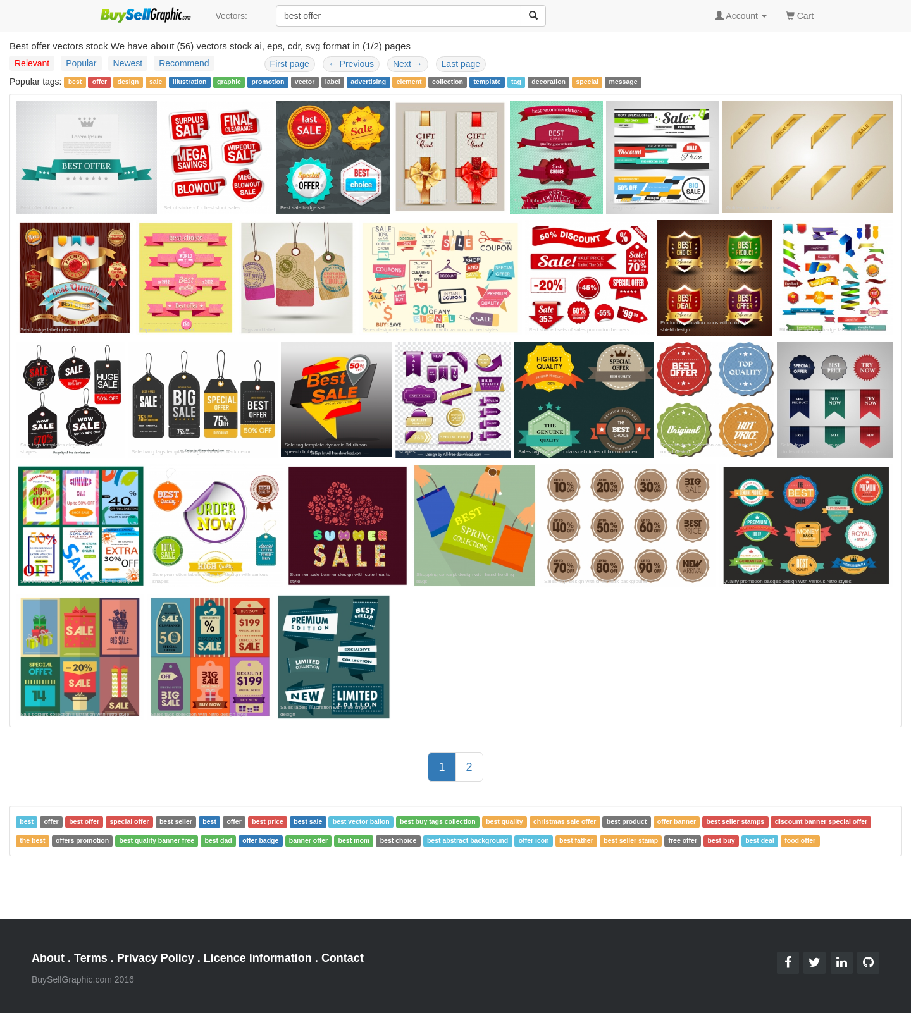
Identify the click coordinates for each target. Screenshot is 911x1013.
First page (289, 64)
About (48, 958)
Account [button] (741, 16)
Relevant (32, 63)
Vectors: (231, 16)
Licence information (258, 958)
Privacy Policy (155, 958)
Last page (461, 64)
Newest (128, 63)
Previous (351, 64)
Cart (800, 15)
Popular (81, 63)
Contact (342, 958)
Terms (91, 958)
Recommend (184, 63)
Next (408, 64)
